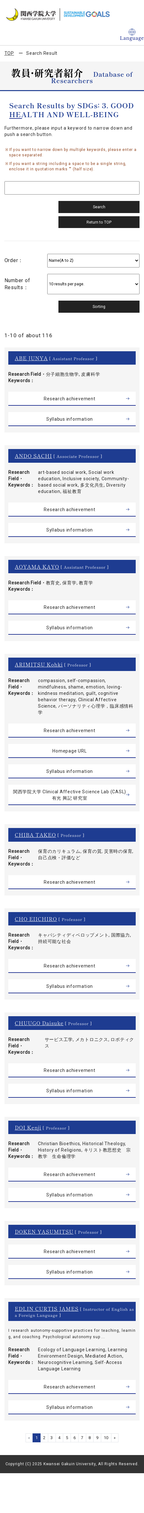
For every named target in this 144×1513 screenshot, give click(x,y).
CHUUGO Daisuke (39, 1023)
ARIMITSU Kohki (39, 664)
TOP (9, 53)
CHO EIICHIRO (36, 919)
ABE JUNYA (31, 358)
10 (106, 1437)
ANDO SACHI (33, 456)
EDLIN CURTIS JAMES (47, 1308)
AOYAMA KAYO (37, 566)
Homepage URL (69, 750)
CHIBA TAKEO (35, 835)
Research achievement (69, 398)
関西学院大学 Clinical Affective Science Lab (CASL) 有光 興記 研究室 (69, 795)
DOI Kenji (28, 1127)
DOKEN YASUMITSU (44, 1231)
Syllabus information (69, 419)
